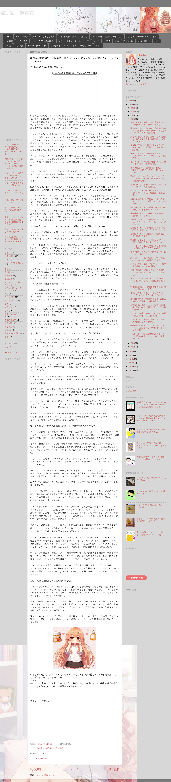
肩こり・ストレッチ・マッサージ (74, 41)
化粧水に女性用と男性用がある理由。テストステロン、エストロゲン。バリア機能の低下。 (148, 155)
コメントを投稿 (40, 758)
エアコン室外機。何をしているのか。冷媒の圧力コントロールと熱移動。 (148, 314)
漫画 (117, 41)
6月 (132, 347)
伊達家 (143, 55)
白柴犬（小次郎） (12, 333)
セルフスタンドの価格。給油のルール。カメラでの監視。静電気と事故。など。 (148, 163)
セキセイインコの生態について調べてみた (14, 184)
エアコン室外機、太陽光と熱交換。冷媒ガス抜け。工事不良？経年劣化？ (148, 300)
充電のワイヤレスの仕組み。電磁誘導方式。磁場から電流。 (147, 235)
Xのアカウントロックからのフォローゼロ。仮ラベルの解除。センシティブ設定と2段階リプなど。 (14, 163)
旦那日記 (19, 45)
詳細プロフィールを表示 (136, 84)
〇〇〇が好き (131, 391)
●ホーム (8, 347)
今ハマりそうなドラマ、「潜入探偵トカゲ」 (13, 209)
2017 (131, 352)
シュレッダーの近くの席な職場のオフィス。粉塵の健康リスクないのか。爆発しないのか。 (14, 149)
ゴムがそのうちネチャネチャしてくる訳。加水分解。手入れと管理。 (148, 320)
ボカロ (98, 45)
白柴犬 (107, 41)
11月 (133, 108)
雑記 (6, 294)
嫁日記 (8, 45)
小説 (157, 41)
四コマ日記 (128, 41)
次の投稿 (35, 769)
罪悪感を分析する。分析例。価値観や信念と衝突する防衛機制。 (148, 214)
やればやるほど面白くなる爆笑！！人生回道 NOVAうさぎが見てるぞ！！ (151, 445)
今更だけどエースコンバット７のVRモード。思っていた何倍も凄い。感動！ (147, 294)
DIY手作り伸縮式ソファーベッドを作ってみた (14, 192)
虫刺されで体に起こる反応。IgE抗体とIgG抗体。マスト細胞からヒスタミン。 (148, 208)
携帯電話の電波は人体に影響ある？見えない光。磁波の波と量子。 (148, 288)
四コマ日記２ (144, 41)
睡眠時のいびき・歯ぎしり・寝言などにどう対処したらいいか (151, 458)
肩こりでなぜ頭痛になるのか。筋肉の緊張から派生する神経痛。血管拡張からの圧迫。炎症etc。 (148, 139)
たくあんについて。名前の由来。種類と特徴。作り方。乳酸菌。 (14, 239)
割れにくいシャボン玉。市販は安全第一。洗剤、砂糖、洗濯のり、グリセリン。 (148, 241)
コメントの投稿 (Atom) (44, 775)
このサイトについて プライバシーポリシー (71, 45)
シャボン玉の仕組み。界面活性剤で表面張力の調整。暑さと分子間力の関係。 (148, 247)
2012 (131, 370)
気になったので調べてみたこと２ (107, 36)
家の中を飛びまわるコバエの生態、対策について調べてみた (150, 533)
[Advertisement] (52, 721)
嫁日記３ (8, 279)
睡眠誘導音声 (10, 320)
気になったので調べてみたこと (73, 36)
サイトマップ (22, 36)
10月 (133, 111)
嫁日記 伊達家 (17, 12)
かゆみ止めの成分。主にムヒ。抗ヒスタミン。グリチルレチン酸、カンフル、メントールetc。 (148, 201)
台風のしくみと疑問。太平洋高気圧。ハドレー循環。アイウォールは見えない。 (148, 123)
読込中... (129, 380)
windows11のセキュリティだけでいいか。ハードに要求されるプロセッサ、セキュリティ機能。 (148, 327)
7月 (132, 343)
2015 (131, 359)
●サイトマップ (11, 352)
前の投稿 (114, 769)
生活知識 (9, 41)
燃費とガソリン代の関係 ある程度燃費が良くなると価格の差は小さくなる (14, 220)
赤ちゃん (8, 327)
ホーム (8, 36)
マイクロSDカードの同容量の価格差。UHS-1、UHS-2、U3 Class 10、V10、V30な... (147, 170)
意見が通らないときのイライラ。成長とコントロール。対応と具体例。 (148, 185)
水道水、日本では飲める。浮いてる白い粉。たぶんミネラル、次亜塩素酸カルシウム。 (148, 280)
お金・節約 (22, 41)
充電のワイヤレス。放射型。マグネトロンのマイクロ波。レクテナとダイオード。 (148, 229)
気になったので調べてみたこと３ (142, 36)
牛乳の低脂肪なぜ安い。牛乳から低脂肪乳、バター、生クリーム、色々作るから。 (147, 272)
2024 (131, 104)
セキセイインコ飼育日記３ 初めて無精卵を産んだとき (151, 520)
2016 (131, 355)
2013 (131, 366)
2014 (131, 363)
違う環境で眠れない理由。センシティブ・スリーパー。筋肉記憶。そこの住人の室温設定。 (148, 147)
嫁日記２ (8, 275)
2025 (131, 101)
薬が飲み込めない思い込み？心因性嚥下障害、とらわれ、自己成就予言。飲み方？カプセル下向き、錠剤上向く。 (148, 130)
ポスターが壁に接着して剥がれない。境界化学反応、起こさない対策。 (148, 265)
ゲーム (96, 41)
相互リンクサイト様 (37, 45)
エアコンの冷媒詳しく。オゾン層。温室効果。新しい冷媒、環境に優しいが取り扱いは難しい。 (148, 307)
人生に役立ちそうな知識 (43, 36)
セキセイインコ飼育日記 (43, 41)
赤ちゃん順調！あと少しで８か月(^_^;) (14, 230)
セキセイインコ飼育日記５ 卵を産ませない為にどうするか (14, 175)
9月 (132, 115)
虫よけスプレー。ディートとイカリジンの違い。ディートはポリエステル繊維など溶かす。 (148, 192)
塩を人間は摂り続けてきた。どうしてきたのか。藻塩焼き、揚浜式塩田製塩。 (148, 259)
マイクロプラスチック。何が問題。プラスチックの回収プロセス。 (148, 253)
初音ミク (8, 307)
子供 (6, 304)
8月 (132, 119)
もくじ (7, 269)
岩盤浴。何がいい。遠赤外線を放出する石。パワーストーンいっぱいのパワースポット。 (148, 221)
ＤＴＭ (7, 253)
